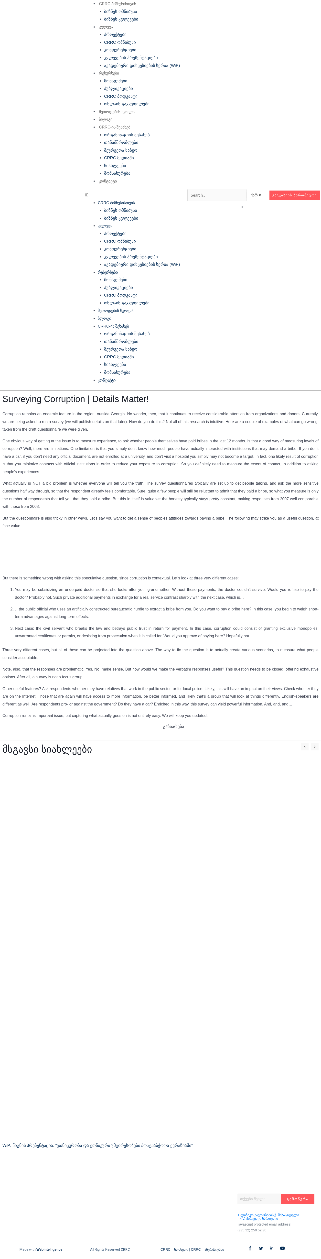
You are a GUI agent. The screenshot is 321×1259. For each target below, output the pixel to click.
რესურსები (109, 73)
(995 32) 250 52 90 (251, 1230)
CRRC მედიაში (119, 158)
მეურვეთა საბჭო (120, 150)
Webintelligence (49, 1249)
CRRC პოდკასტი (121, 96)
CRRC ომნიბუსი (120, 42)
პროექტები (115, 34)
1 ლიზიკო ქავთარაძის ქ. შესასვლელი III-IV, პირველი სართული (268, 1216)
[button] (132, 195)
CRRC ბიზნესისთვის (117, 4)
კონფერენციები (120, 50)
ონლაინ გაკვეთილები (127, 104)
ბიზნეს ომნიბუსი (120, 11)
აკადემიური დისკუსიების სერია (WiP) (142, 65)
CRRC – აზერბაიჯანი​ (207, 1249)
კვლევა (106, 27)
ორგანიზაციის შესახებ (127, 135)
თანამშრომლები (121, 142)
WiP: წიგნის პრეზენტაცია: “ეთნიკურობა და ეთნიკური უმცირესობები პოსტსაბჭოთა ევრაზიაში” (97, 1145)
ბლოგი (105, 119)
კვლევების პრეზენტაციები (131, 57)
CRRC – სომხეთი (174, 1249)
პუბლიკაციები (118, 88)
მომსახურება (117, 173)
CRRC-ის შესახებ (114, 127)
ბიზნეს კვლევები (121, 19)
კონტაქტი (108, 181)
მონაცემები (115, 81)
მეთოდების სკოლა (116, 112)
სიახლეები (115, 165)
